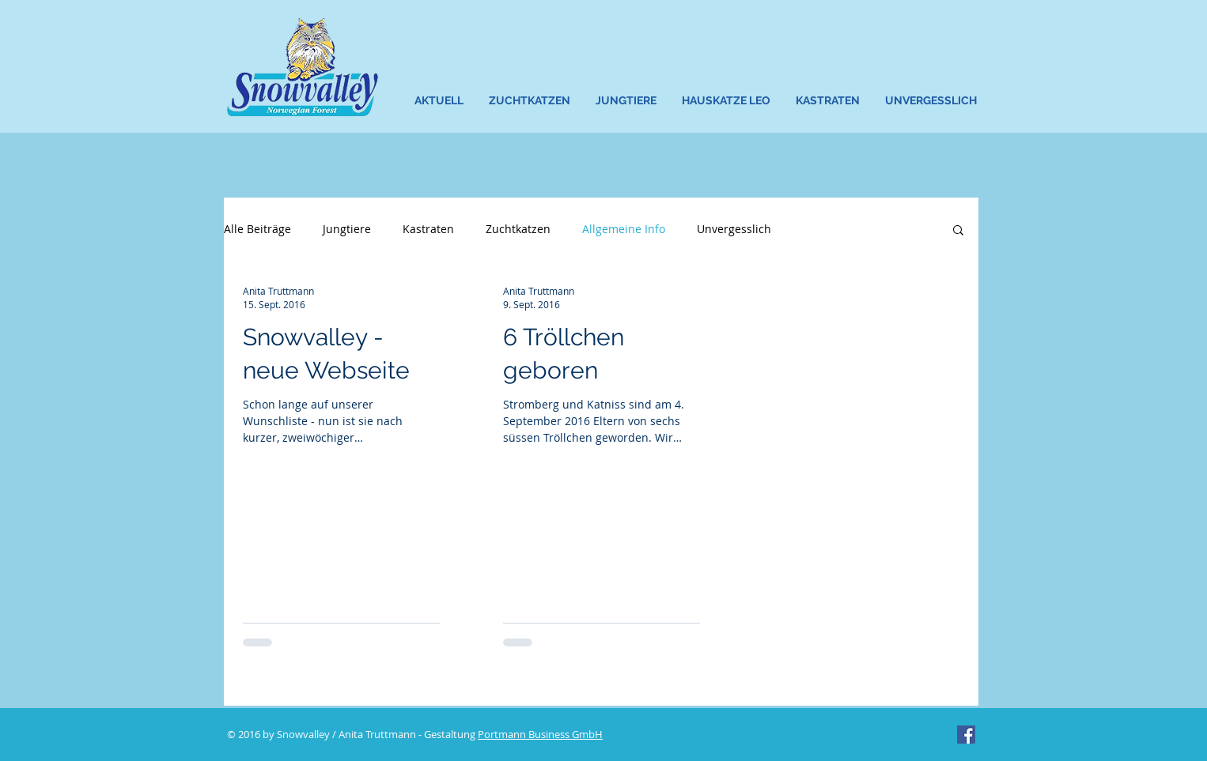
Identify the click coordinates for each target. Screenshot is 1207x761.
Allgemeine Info (623, 228)
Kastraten (428, 228)
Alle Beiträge (257, 228)
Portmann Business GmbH (540, 734)
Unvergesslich (734, 228)
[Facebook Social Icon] (966, 734)
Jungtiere (347, 228)
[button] (530, 100)
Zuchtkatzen (518, 228)
